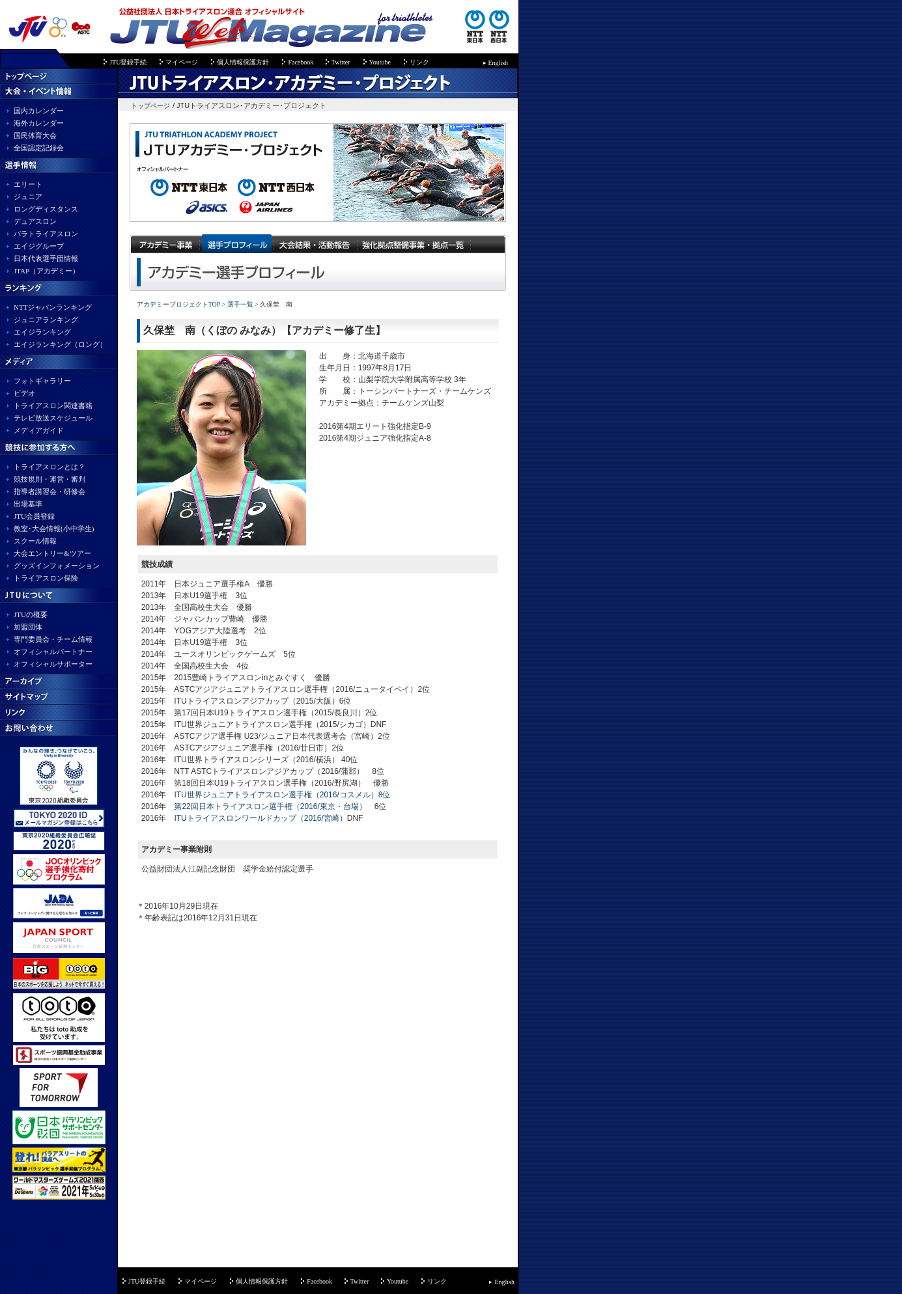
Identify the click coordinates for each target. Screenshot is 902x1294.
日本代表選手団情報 (46, 258)
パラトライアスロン (46, 234)
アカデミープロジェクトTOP (178, 304)
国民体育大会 (35, 135)
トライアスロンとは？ (49, 467)
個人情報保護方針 (243, 62)
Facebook (301, 62)
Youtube (380, 62)
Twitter (340, 62)
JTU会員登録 (34, 516)
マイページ (181, 62)
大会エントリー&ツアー (52, 553)
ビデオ (24, 393)
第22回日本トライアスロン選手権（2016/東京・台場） (270, 806)
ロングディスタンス (46, 209)
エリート (28, 184)
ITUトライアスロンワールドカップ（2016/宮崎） (260, 818)
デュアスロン (35, 221)
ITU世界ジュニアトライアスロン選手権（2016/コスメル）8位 (282, 794)
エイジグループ (39, 246)
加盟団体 (28, 627)
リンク (419, 62)
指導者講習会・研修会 (49, 491)
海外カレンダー (39, 123)
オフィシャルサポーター (53, 664)
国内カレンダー (39, 111)
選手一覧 (239, 304)
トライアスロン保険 (46, 578)
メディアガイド (39, 430)
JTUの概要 (31, 614)
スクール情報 (35, 541)
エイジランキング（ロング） (60, 344)
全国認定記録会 (39, 148)
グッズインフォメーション (57, 566)
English (498, 62)
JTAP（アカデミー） (46, 271)
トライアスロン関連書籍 (53, 405)
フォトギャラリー (42, 381)
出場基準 (28, 504)
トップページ (150, 105)
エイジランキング (42, 332)
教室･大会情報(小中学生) (54, 528)
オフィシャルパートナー (53, 651)
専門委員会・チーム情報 (53, 639)
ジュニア (28, 196)
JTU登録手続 (128, 62)
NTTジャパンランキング (53, 307)
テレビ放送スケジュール (53, 418)
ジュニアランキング (46, 320)
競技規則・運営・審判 (49, 479)
